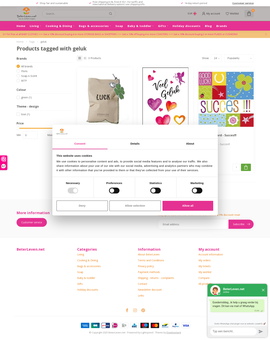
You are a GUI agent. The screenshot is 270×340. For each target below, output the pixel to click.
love (25, 114)
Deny (82, 205)
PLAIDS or (219, 34)
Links (141, 295)
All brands (27, 66)
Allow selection (135, 205)
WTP (24, 80)
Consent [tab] (79, 143)
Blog (208, 26)
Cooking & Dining (59, 26)
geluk (43, 41)
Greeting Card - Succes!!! (218, 135)
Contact (142, 284)
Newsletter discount (150, 289)
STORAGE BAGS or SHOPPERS (100, 34)
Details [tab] (135, 143)
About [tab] (190, 143)
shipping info (137, 4)
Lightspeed (147, 332)
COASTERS (162, 34)
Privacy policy (146, 266)
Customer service (243, 3)
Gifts (162, 26)
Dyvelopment (174, 332)
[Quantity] (236, 167)
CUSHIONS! (231, 34)
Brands (221, 26)
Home (21, 26)
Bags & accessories (94, 26)
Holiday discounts (187, 26)
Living (34, 26)
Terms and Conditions (151, 260)
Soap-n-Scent (29, 75)
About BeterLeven (149, 254)
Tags (32, 41)
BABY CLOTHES (30, 34)
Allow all (188, 205)
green (26, 97)
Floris (24, 71)
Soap (119, 26)
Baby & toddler (139, 26)
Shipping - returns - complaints (156, 278)
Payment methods (149, 272)
